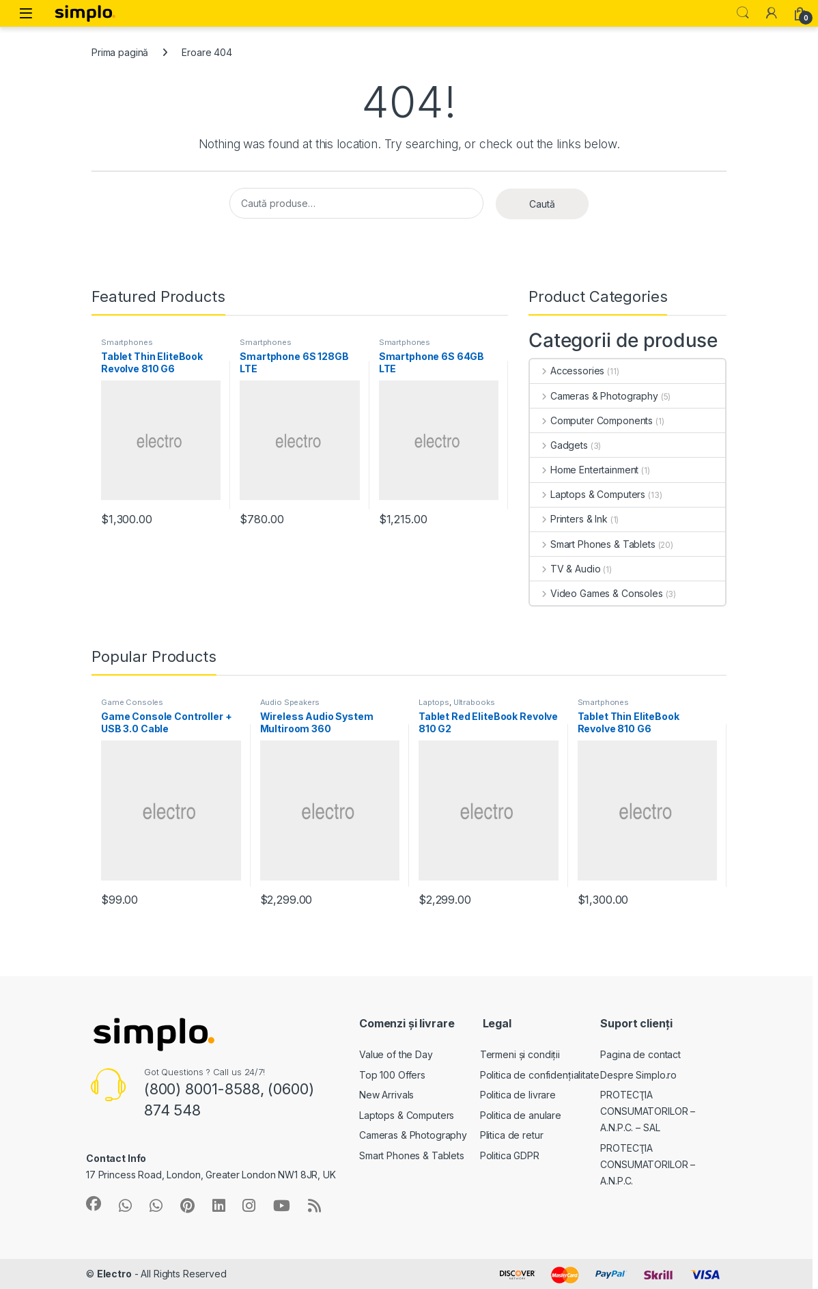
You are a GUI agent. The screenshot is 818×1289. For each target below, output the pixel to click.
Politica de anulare (520, 1115)
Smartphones (126, 342)
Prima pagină (119, 52)
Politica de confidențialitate (540, 1075)
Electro (114, 1273)
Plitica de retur (512, 1135)
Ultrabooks (474, 702)
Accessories (567, 370)
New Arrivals (386, 1094)
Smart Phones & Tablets (592, 544)
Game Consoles (132, 702)
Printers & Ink (569, 519)
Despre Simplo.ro (638, 1075)
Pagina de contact (640, 1054)
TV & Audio (565, 568)
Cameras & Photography (594, 396)
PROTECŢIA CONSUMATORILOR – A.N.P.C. (647, 1164)
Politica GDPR (509, 1155)
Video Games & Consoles (596, 593)
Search (742, 12)
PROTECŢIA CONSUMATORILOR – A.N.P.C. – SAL (647, 1111)
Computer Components (591, 420)
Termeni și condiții (520, 1054)
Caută (542, 204)
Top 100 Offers (392, 1075)
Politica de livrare (518, 1094)
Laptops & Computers (587, 494)
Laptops (434, 702)
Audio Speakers (290, 702)
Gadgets (559, 445)
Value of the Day (396, 1054)
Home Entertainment (584, 469)
